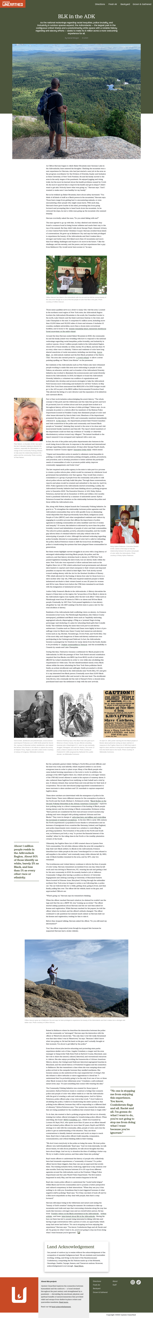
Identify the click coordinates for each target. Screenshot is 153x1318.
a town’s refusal (82, 357)
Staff (115, 1285)
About (115, 1281)
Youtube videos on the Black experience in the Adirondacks (75, 1213)
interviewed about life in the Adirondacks (78, 1216)
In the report (61, 421)
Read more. (63, 1302)
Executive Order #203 (82, 449)
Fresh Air (112, 4)
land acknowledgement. (61, 1306)
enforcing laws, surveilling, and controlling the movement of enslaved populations (76, 818)
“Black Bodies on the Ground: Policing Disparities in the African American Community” (76, 802)
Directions (100, 4)
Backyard (125, 4)
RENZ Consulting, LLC (72, 1120)
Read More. (79, 1266)
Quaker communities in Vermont (74, 644)
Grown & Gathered (142, 4)
